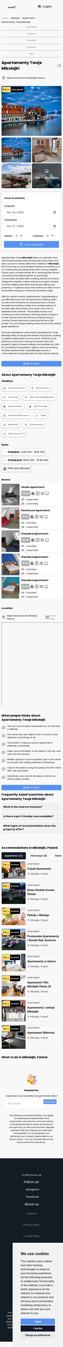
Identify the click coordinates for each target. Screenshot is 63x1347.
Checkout (10, 220)
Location (31, 40)
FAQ (31, 53)
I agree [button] (37, 1321)
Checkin (9, 206)
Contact (31, 1214)
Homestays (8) (39, 857)
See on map (50, 618)
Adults (8, 237)
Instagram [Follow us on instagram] (32, 1191)
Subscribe (50, 1103)
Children (38, 237)
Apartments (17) (14, 857)
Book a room (31, 365)
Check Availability (31, 245)
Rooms (31, 33)
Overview (31, 26)
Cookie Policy (31, 1237)
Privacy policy (31, 1226)
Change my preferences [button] (37, 1335)
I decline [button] (37, 1328)
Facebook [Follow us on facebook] (32, 1198)
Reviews (31, 47)
